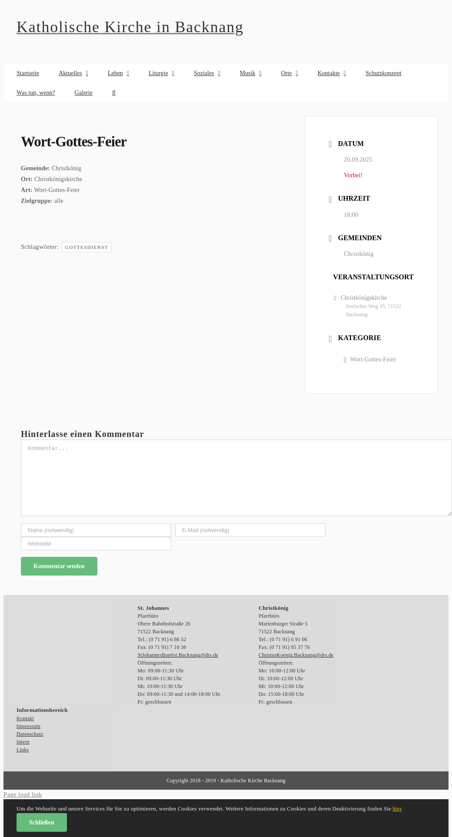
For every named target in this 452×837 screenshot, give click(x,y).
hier (397, 808)
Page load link (22, 794)
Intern (23, 742)
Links (23, 750)
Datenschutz (30, 734)
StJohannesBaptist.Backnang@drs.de (178, 655)
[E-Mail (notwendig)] (250, 530)
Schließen (41, 822)
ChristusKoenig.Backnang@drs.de (296, 655)
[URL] (96, 543)
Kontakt (25, 718)
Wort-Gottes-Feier (370, 359)
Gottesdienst (86, 247)
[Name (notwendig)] (96, 530)
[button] (114, 93)
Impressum (28, 726)
